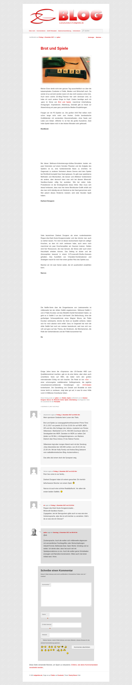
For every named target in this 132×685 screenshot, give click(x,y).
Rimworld (57, 400)
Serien (62, 400)
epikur (58, 37)
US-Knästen (86, 385)
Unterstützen (76, 31)
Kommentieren (41, 31)
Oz (52, 400)
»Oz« (87, 379)
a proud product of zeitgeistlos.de (71, 23)
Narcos (49, 400)
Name (45, 615)
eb (44, 505)
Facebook (61, 675)
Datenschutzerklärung (64, 31)
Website (44, 634)
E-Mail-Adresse (46, 625)
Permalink (57, 401)
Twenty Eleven (73, 675)
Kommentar (46, 584)
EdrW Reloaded (52, 31)
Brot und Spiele (64, 102)
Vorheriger (90, 37)
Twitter (53, 675)
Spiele (69, 398)
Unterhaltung (73, 400)
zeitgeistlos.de (38, 675)
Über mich (32, 31)
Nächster (99, 37)
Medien (64, 398)
